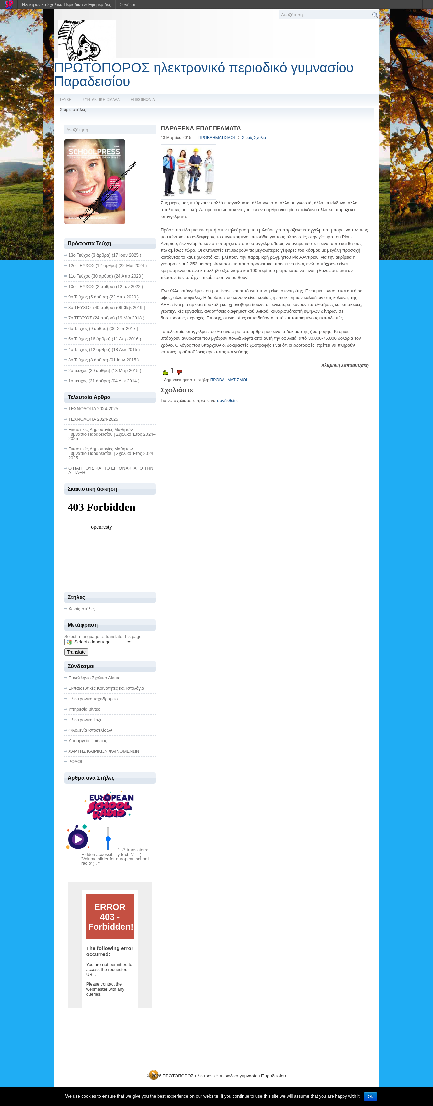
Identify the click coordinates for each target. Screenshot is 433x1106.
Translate (76, 652)
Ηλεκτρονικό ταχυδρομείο (93, 698)
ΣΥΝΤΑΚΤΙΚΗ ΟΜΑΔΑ (101, 99)
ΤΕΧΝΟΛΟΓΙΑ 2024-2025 (93, 408)
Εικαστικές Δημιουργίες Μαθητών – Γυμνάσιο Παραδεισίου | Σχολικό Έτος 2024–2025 (112, 434)
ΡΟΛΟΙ (75, 761)
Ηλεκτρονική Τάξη (85, 719)
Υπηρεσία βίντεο (84, 709)
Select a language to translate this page (102, 636)
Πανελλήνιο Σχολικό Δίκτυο (94, 677)
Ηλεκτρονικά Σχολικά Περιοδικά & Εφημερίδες (66, 4)
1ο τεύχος (77, 380)
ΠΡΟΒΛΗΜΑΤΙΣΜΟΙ (216, 137)
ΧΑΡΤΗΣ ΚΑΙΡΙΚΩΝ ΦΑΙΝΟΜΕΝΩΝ (103, 751)
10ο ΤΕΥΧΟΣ (81, 286)
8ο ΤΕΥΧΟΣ (80, 307)
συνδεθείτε (227, 400)
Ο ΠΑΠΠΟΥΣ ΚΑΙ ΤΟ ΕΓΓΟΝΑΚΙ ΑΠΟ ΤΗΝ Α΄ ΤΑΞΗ (110, 470)
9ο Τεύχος (78, 297)
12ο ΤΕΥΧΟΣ (81, 265)
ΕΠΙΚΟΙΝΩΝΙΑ (143, 99)
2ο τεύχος (77, 370)
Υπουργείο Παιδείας (87, 740)
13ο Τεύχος (79, 255)
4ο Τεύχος (78, 349)
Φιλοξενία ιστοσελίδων (90, 730)
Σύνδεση (128, 4)
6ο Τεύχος (78, 328)
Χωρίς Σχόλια (254, 137)
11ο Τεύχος (79, 276)
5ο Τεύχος (78, 338)
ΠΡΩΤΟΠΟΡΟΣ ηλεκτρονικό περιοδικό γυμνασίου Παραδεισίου (204, 74)
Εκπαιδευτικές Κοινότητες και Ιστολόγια (106, 688)
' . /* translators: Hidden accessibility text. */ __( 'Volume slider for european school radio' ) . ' (115, 856)
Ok (370, 1096)
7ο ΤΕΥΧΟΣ (80, 317)
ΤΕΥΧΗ (65, 99)
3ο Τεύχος (78, 359)
